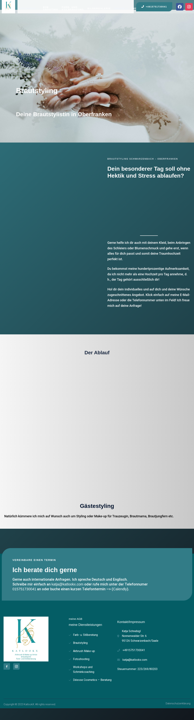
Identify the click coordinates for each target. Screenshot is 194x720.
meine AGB (75, 618)
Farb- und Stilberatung (73, 6)
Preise (121, 6)
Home (10, 6)
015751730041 (24, 589)
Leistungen (28, 6)
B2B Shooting (50, 6)
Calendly (120, 589)
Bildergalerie (99, 6)
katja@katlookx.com (67, 584)
